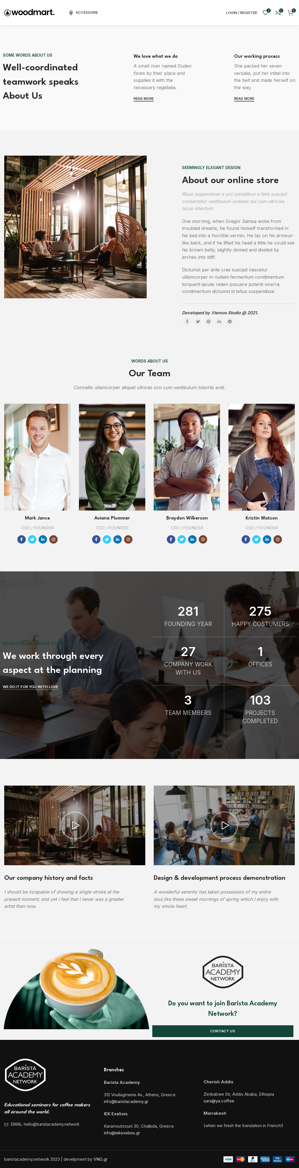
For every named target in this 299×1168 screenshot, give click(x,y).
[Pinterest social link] (208, 321)
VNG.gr (101, 1159)
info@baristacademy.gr (126, 1101)
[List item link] (49, 1124)
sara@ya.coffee (219, 1101)
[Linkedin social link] (219, 321)
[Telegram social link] (230, 321)
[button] (75, 825)
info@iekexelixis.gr (122, 1132)
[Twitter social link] (198, 321)
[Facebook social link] (187, 321)
